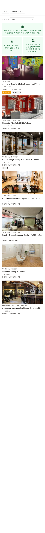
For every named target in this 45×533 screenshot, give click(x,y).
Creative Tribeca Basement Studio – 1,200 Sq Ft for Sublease (21, 235)
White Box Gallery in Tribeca (13, 271)
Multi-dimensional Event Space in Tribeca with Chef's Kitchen (21, 198)
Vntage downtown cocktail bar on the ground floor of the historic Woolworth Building (22, 308)
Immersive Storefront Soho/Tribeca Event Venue (21, 84)
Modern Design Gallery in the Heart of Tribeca (20, 159)
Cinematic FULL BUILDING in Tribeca (16, 123)
